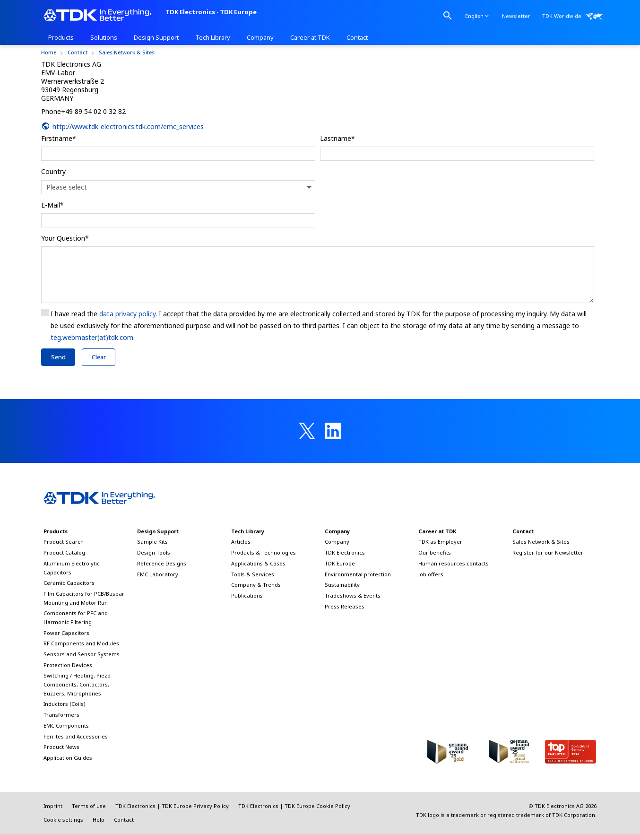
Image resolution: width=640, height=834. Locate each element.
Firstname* (58, 138)
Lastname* (337, 138)
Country (53, 171)
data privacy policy (127, 313)
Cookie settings (63, 819)
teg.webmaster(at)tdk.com (92, 337)
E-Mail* (52, 204)
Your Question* (65, 238)
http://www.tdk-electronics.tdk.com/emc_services (122, 126)
